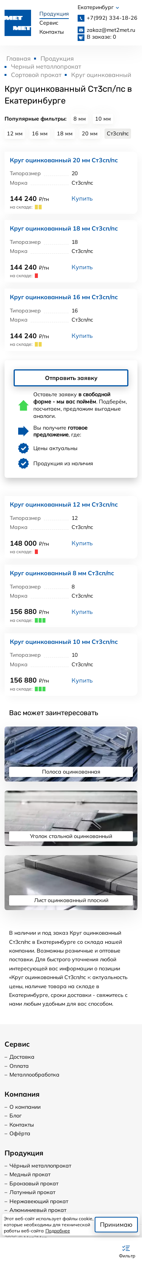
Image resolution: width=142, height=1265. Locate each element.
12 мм (15, 133)
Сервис (48, 22)
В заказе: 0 (101, 36)
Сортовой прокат (36, 74)
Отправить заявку (71, 378)
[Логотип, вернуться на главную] (18, 22)
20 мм (90, 133)
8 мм (79, 118)
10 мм (103, 118)
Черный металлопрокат (46, 66)
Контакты (51, 31)
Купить (82, 198)
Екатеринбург (98, 7)
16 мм (40, 133)
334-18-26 (112, 17)
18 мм (65, 133)
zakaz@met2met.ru (111, 30)
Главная (18, 58)
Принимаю (116, 1224)
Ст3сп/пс (118, 133)
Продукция (54, 13)
